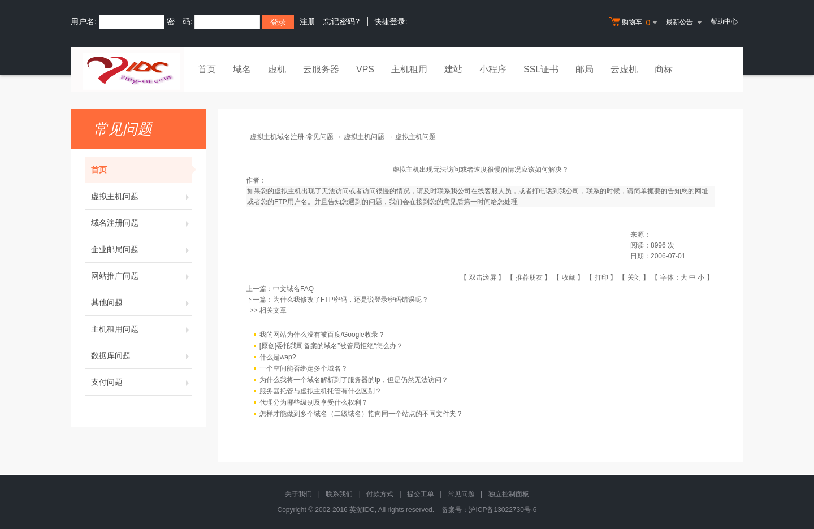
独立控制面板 (508, 494)
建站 (453, 69)
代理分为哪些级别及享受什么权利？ (313, 403)
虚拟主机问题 (141, 196)
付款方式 (379, 494)
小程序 (492, 69)
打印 (601, 277)
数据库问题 (141, 355)
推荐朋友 (529, 277)
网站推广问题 (141, 275)
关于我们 (298, 494)
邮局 (584, 69)
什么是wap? (277, 358)
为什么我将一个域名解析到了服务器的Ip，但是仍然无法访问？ (353, 380)
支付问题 (141, 382)
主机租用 (409, 69)
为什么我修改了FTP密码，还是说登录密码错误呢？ (350, 299)
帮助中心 (724, 21)
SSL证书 (540, 69)
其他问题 (141, 302)
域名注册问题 (141, 222)
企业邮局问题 (141, 249)
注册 (307, 21)
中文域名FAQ (293, 289)
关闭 (634, 277)
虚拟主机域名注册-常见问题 (292, 137)
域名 (242, 69)
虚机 (277, 69)
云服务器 (321, 69)
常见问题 (461, 494)
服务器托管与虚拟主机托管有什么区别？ (320, 392)
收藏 (568, 277)
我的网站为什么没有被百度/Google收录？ (322, 335)
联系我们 (339, 494)
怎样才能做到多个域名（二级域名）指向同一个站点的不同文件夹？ (361, 414)
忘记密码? (341, 21)
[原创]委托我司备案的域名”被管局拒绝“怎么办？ (331, 346)
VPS (365, 69)
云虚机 (624, 69)
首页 (207, 69)
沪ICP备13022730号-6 (502, 510)
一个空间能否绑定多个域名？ (303, 369)
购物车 (634, 22)
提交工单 (420, 494)
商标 (664, 69)
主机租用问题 (141, 328)
